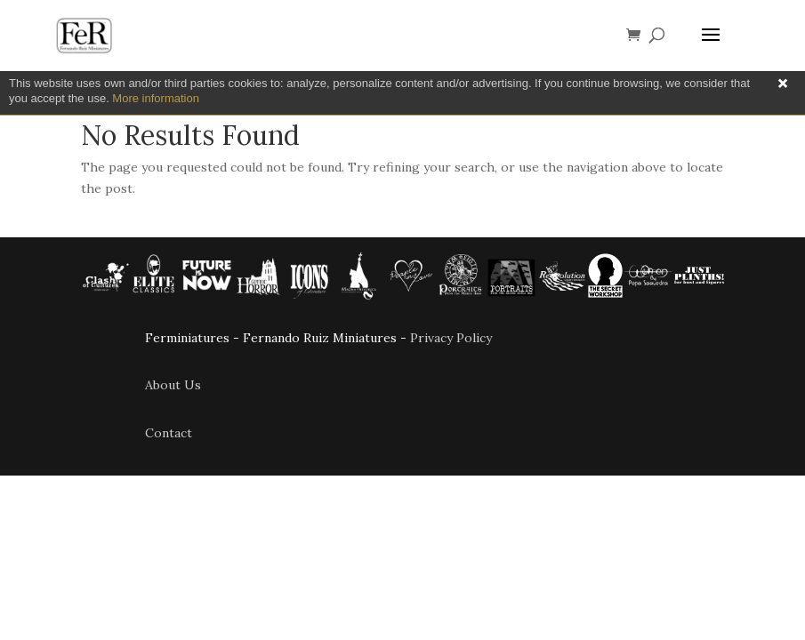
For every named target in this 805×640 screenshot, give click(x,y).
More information (155, 98)
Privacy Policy (451, 338)
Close (783, 83)
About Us (173, 385)
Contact (168, 433)
